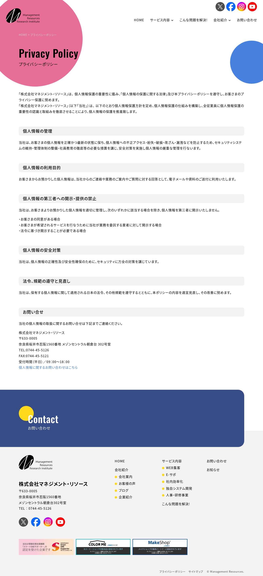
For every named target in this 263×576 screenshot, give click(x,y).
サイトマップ (195, 571)
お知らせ (213, 469)
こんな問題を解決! (193, 19)
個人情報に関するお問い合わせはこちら (48, 367)
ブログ (123, 490)
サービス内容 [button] (160, 19)
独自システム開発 (179, 488)
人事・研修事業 (177, 494)
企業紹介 (126, 496)
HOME (139, 19)
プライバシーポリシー (172, 571)
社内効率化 (174, 481)
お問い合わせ (247, 19)
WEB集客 (173, 467)
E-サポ (171, 474)
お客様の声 (127, 483)
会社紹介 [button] (220, 19)
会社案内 (126, 476)
